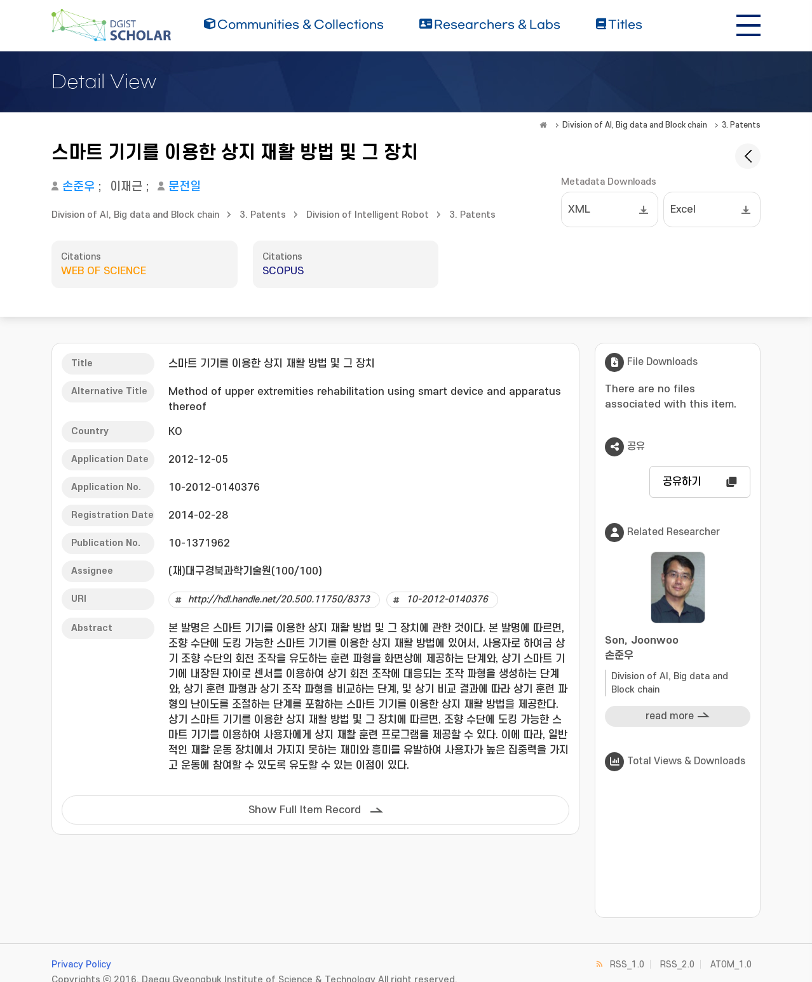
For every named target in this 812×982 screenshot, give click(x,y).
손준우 (78, 187)
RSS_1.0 (627, 964)
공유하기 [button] (682, 482)
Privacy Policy (81, 964)
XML (579, 209)
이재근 (126, 187)
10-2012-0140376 (447, 599)
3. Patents (741, 125)
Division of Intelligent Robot (367, 214)
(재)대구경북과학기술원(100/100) (245, 571)
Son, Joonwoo (677, 649)
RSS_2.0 (677, 964)
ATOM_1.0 (731, 964)
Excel (683, 209)
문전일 (184, 187)
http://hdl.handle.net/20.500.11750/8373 (279, 599)
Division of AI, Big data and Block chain (634, 125)
